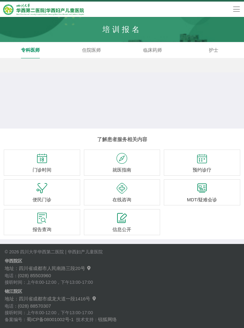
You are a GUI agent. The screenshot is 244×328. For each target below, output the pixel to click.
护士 (213, 50)
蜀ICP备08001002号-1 (50, 319)
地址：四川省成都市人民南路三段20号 (48, 268)
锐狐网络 (107, 319)
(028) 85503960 (34, 275)
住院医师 (91, 50)
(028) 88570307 (34, 306)
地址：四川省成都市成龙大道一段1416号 (51, 298)
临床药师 (152, 50)
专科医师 (30, 50)
